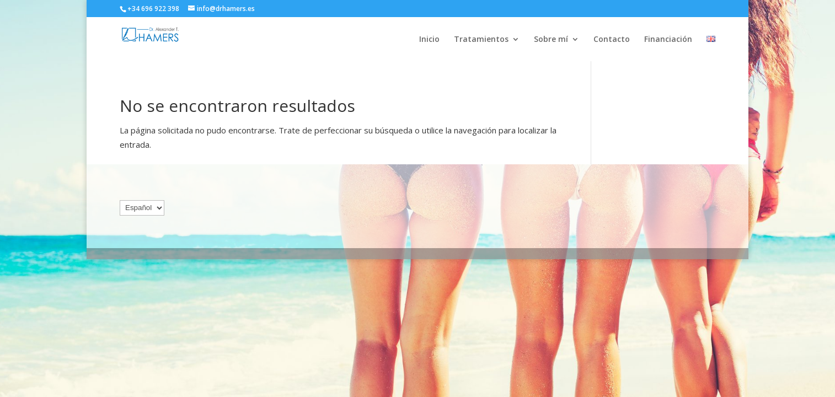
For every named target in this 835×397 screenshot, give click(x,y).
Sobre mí (551, 39)
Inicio (429, 39)
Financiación (668, 39)
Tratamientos (481, 39)
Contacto (611, 39)
